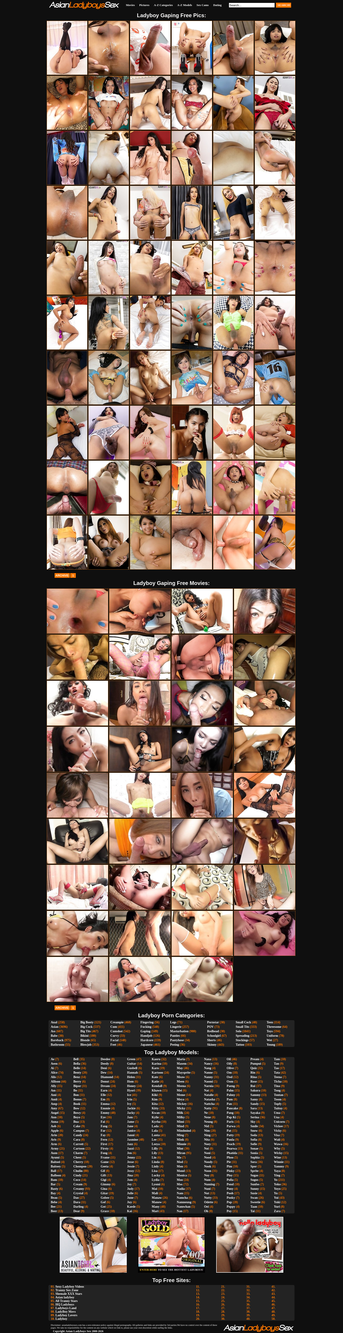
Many (155, 1206)
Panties (175, 1035)
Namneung (184, 1202)
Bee (53, 1206)
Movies (130, 5)
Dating (217, 5)
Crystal (78, 1193)
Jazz (130, 1144)
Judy (130, 1188)
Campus (79, 1130)
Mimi (180, 1121)
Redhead (213, 1031)
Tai (252, 1211)
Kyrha (156, 1121)
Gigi (103, 1180)
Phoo (230, 1157)
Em (103, 1099)
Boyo (76, 1117)
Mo (179, 1157)
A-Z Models (184, 5)
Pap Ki (231, 1117)
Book (76, 1104)
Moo (180, 1180)
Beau (54, 1197)
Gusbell (132, 1068)
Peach (231, 1144)
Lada (155, 1126)
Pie (229, 1162)
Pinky (231, 1171)
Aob (53, 1126)
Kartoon (157, 1072)
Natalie (209, 1095)
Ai (52, 1068)
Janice (131, 1130)
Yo (275, 1180)
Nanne (208, 1072)
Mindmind (184, 1130)
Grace (105, 1211)
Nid (206, 1126)
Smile (254, 1126)
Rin (252, 1072)
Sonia (254, 1153)
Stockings (242, 1040)
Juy (129, 1202)
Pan (229, 1104)
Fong (104, 1153)
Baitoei (55, 1162)
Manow (157, 1202)
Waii (277, 1139)
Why (277, 1148)
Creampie (117, 1022)
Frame (105, 1157)
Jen (129, 1153)
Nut (206, 1193)
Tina (277, 1086)
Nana (207, 1059)
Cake (76, 1126)
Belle (76, 1068)
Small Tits (242, 1026)
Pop (229, 1202)
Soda (253, 1135)
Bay (53, 1193)
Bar (53, 1184)
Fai (103, 1121)
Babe (54, 1035)
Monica (182, 1175)
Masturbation (179, 1031)
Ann (54, 1117)
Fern (104, 1139)
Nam (180, 1193)
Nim (207, 1130)
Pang (230, 1112)
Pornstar (213, 1022)
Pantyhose (177, 1040)
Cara (76, 1139)
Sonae (254, 1148)
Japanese (146, 1044)
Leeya (156, 1144)
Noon (207, 1171)
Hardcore (146, 1040)
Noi (206, 1148)
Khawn (156, 1090)
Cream (78, 1184)
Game (105, 1162)
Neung (208, 1121)
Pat (229, 1130)
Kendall (157, 1086)
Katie (155, 1081)
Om (229, 1072)
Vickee (278, 1126)
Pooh (230, 1193)
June (130, 1197)
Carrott (78, 1144)
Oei (206, 1206)
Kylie (155, 1117)
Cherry (78, 1162)
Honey (131, 1086)
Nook (207, 1166)
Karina (156, 1063)
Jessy (130, 1171)
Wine (277, 1157)
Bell (75, 1059)
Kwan (156, 1112)
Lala (155, 1130)
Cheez (77, 1157)
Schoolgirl (214, 1035)
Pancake (232, 1108)
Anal (54, 1022)
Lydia (155, 1180)
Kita (154, 1104)
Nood (207, 1157)
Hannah (132, 1072)
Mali (155, 1193)
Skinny (211, 1044)
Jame (130, 1121)
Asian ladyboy (64, 1297)
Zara (277, 1211)
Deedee (105, 1059)
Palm (230, 1090)
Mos (180, 1184)
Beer (54, 1211)
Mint (180, 1148)
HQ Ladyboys (64, 1304)
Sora (253, 1162)
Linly (155, 1166)
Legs (173, 1022)
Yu (276, 1193)
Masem (182, 1063)
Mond (181, 1171)
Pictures (144, 5)
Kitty (155, 1108)
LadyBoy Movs (65, 1311)
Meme (181, 1095)
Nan (179, 1211)
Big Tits (85, 1031)
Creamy (78, 1188)
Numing (209, 1184)
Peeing (174, 1044)
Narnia (209, 1086)
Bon (76, 1095)
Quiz (253, 1068)
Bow (76, 1108)
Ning (207, 1135)
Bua (76, 1121)
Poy (229, 1211)
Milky (181, 1117)
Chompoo (79, 1166)
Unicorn (279, 1121)
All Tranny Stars (66, 1301)
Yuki (277, 1202)
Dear (76, 1211)
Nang (207, 1068)
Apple (55, 1130)
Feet (113, 1044)
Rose (253, 1081)
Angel (55, 1112)
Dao (76, 1197)
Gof (103, 1202)
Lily (154, 1153)
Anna (54, 1121)
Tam (277, 1059)
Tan (276, 1063)
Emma (105, 1104)
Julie (130, 1193)
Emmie (105, 1108)
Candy (77, 1135)
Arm (54, 1144)
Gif (103, 1171)
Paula (230, 1139)
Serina (254, 1117)
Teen (270, 1022)
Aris (54, 1139)
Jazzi (130, 1148)
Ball (53, 1171)
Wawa (278, 1144)
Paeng (231, 1086)
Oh (206, 1211)
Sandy (254, 1104)
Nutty (208, 1197)
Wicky (278, 1153)
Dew (103, 1072)
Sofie (253, 1144)
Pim (229, 1166)
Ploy (230, 1175)
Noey (207, 1144)
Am (53, 1090)
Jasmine (132, 1139)
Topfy (278, 1104)
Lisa (154, 1171)
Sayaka (255, 1112)
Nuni (207, 1188)
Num (207, 1180)
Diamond (107, 1077)
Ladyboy (61, 1318)
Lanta (156, 1135)
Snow (254, 1130)
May (180, 1068)
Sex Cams (203, 5)
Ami (54, 1095)
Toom (278, 1099)
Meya (180, 1099)
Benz (76, 1077)
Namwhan (184, 1206)
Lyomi (156, 1184)
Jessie (131, 1166)
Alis (53, 1077)
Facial (114, 1040)
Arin (54, 1135)
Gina (104, 1188)
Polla (230, 1180)
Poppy (231, 1206)
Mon (180, 1166)
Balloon (56, 1175)
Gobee (105, 1197)
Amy (54, 1108)
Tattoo (240, 1044)
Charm (78, 1153)
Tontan (278, 1095)
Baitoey (56, 1166)
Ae (52, 1059)
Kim (154, 1099)
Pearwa (232, 1148)
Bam (54, 1180)
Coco (76, 1180)
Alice (54, 1072)
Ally (53, 1086)
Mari (155, 1211)
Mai (154, 1188)
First (104, 1144)
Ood (230, 1077)
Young (271, 1044)
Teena (278, 1077)
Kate (155, 1077)
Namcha (182, 1197)
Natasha (209, 1099)
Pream (254, 1059)
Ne (206, 1112)
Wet (269, 1040)
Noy (207, 1175)
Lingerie (176, 1026)
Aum (54, 1153)
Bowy (77, 1112)
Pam (230, 1099)
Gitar (104, 1193)
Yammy (279, 1166)
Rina (253, 1077)
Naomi (208, 1081)
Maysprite (184, 1072)
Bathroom (57, 1044)
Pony (230, 1188)
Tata (277, 1072)
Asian (54, 1026)
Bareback (57, 1040)
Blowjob (86, 1044)
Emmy (105, 1112)
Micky (181, 1108)
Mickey (182, 1104)
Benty (77, 1072)
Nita (207, 1139)
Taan (253, 1206)
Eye (103, 1117)
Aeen (54, 1063)
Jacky (131, 1112)
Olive (230, 1068)
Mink (180, 1139)
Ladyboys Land (65, 1308)
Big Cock (86, 1026)
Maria (181, 1059)
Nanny (208, 1077)
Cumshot (116, 1031)
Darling (78, 1206)
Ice (129, 1095)
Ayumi (55, 1157)
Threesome (274, 1026)
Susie (253, 1193)
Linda (156, 1162)
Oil (229, 1059)
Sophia (255, 1157)
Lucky (156, 1175)
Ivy (129, 1104)
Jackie (131, 1108)
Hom (130, 1081)
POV (210, 1026)
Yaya (277, 1171)
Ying (277, 1175)
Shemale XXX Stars (68, 1293)
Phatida (232, 1153)
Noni (207, 1153)
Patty (230, 1135)
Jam (130, 1117)
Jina (130, 1175)
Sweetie (255, 1202)
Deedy (105, 1063)
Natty (208, 1108)
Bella (76, 1063)
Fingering (146, 1022)
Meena (181, 1086)
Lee (154, 1139)
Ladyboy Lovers (66, 1315)
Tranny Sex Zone (66, 1290)
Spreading (242, 1035)
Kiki (154, 1095)
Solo (238, 1031)
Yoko (277, 1184)
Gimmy (106, 1184)
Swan (254, 1197)
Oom (230, 1081)
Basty (54, 1188)
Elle (103, 1095)
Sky (253, 1121)
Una (276, 1117)
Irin (129, 1099)
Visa (277, 1135)
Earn (104, 1090)
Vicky (278, 1130)
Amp (54, 1104)
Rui (252, 1086)
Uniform (272, 1035)
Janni (130, 1135)
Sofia (253, 1139)
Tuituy (278, 1108)
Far (103, 1130)
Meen (180, 1081)
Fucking (145, 1026)
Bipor (77, 1086)
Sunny (254, 1188)
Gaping (145, 1031)
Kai (129, 1211)
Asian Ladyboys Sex (78, 1331)
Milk (180, 1112)
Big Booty (87, 1022)
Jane (130, 1126)
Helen (131, 1077)
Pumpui (255, 1063)
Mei (179, 1090)
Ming (180, 1135)
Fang (104, 1126)
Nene (207, 1117)
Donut (105, 1081)
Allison (55, 1081)
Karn (155, 1068)
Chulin (78, 1171)
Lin (154, 1157)
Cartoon (79, 1148)
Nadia (181, 1188)
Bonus (77, 1099)
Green (131, 1059)
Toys (270, 1031)
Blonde (85, 1040)
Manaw (157, 1197)
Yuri (277, 1206)
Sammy (255, 1095)
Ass (53, 1031)
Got (103, 1206)
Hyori (131, 1090)
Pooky (231, 1197)
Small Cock (243, 1022)
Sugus (254, 1180)
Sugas (254, 1175)
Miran (181, 1153)
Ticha (278, 1081)
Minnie (181, 1144)
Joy (129, 1184)
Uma (277, 1112)
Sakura (255, 1090)
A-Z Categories (163, 5)
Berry (77, 1081)
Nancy (208, 1063)
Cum (113, 1026)
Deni (104, 1068)
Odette (208, 1202)
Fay (103, 1135)
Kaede (131, 1206)
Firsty (105, 1148)
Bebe (54, 1202)
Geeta (104, 1166)
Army (55, 1148)
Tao (276, 1068)
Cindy (77, 1175)
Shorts (211, 1040)
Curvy (114, 1035)
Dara (76, 1202)
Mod (180, 1162)
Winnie (279, 1162)
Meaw (181, 1077)
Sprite (254, 1171)
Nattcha (209, 1104)
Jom (130, 1180)
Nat (206, 1090)
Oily (230, 1063)
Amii (54, 1099)
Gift (103, 1175)
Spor (253, 1166)
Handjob (146, 1035)
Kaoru (156, 1059)
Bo (75, 1090)
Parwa (231, 1126)
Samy (254, 1099)
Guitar (131, 1063)
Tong (277, 1090)
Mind (180, 1126)
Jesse (130, 1162)
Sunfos (254, 1184)
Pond (230, 1184)
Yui (276, 1197)
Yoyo (277, 1188)
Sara (253, 1108)
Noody (208, 1162)
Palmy (231, 1095)
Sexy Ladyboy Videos (69, 1286)
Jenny (131, 1157)
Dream (105, 1086)
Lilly (155, 1148)
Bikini (84, 1035)
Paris (230, 1121)
